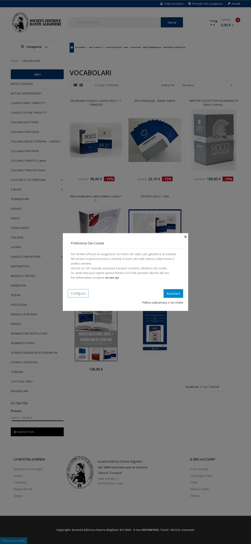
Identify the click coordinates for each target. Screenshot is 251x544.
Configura (78, 293)
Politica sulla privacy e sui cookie (162, 302)
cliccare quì (112, 277)
